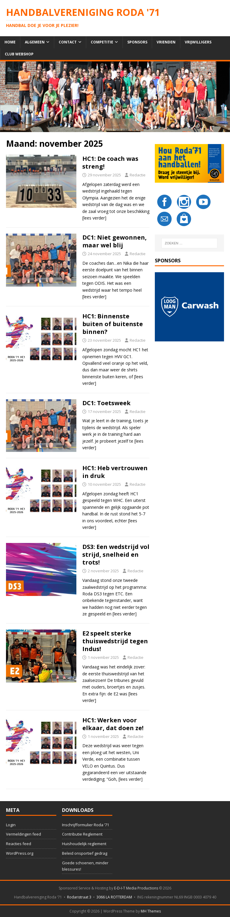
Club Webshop (19, 54)
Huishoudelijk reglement (84, 843)
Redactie (138, 175)
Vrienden (166, 42)
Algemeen (35, 42)
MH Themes (151, 911)
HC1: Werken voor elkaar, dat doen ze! (112, 724)
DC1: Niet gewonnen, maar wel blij (114, 241)
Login (11, 824)
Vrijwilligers (198, 42)
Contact (68, 42)
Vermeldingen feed (23, 834)
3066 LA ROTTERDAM (114, 897)
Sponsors (137, 42)
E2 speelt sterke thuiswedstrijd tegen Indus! (115, 641)
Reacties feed (18, 843)
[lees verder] (94, 218)
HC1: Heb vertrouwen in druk (115, 472)
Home (10, 42)
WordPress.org (19, 853)
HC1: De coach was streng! (110, 162)
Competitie (102, 42)
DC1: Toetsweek (106, 403)
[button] (189, 306)
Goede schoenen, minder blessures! (85, 866)
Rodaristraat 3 (79, 897)
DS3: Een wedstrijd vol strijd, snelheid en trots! (115, 554)
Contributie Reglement (82, 834)
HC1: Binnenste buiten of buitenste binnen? (112, 324)
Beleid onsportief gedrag (84, 853)
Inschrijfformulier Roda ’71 (85, 824)
